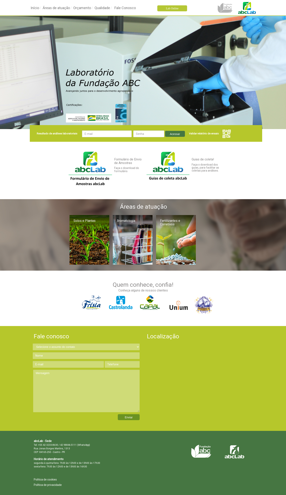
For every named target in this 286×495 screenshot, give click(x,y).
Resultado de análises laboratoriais (57, 133)
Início (35, 8)
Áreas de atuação (56, 8)
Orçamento (82, 8)
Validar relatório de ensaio (210, 133)
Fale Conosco (125, 8)
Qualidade (102, 8)
